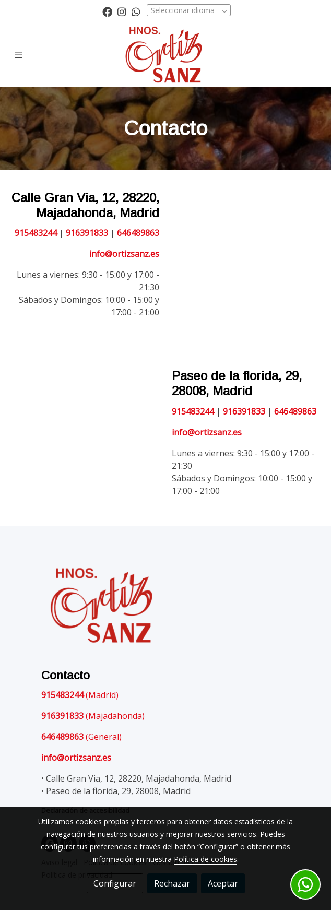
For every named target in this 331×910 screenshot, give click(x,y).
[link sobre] (165, 608)
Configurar (114, 883)
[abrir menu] (18, 55)
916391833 (88, 233)
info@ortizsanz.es (124, 253)
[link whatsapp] (136, 11)
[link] (166, 55)
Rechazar (172, 883)
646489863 (138, 233)
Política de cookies (205, 859)
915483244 (36, 233)
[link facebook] (107, 11)
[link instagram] (121, 11)
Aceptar (223, 883)
